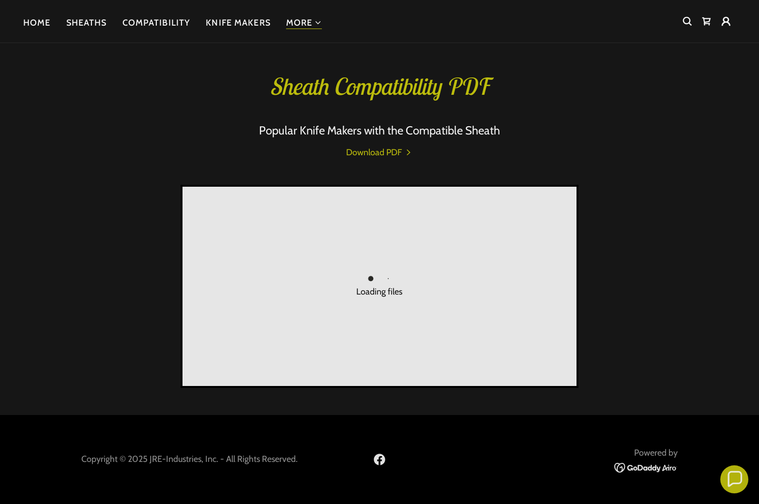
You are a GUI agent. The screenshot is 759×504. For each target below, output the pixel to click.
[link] (706, 21)
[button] (304, 23)
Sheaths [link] (86, 22)
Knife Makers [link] (238, 22)
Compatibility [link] (156, 22)
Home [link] (37, 22)
